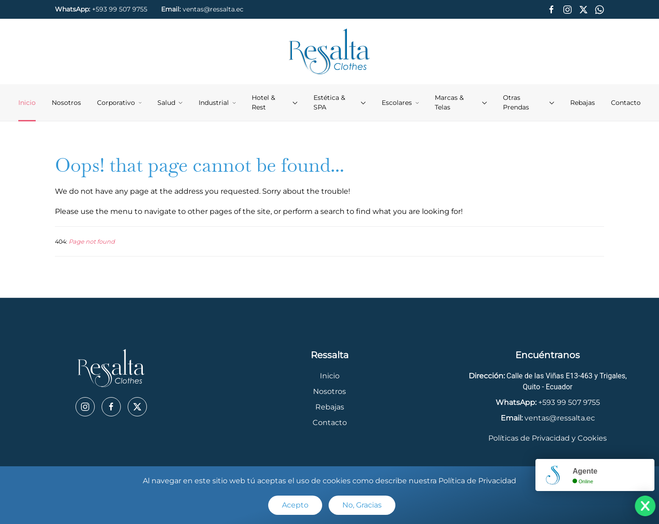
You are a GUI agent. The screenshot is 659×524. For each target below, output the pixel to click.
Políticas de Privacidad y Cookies (547, 438)
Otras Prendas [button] (528, 102)
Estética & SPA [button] (339, 102)
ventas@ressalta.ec (213, 9)
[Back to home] (329, 51)
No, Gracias (362, 505)
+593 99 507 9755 (119, 9)
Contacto (626, 102)
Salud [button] (170, 102)
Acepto (295, 505)
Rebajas (582, 102)
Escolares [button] (400, 102)
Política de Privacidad (477, 480)
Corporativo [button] (119, 102)
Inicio (27, 102)
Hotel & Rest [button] (274, 102)
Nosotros (66, 102)
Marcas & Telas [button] (461, 102)
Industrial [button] (217, 102)
